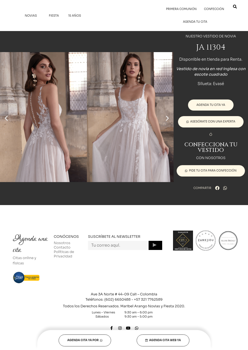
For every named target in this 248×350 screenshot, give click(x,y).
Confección (214, 9)
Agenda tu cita (195, 22)
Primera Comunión (181, 9)
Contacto (62, 247)
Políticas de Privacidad (64, 254)
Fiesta (54, 15)
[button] (6, 117)
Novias (32, 15)
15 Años (74, 15)
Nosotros (62, 243)
